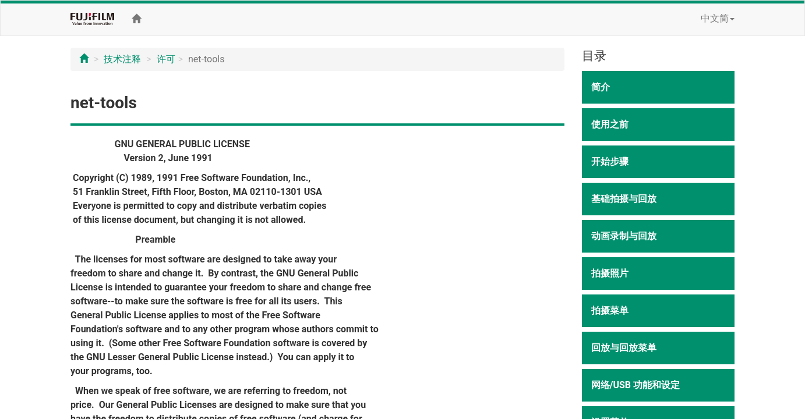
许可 (166, 59)
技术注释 (122, 59)
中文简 (718, 18)
